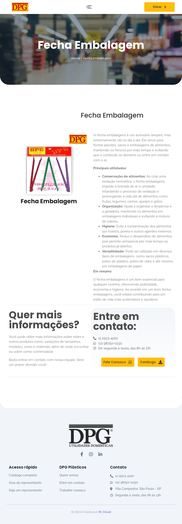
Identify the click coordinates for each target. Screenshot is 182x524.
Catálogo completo (23, 475)
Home (75, 58)
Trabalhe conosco (72, 490)
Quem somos (69, 475)
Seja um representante (25, 490)
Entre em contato (72, 483)
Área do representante (25, 483)
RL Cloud (105, 512)
